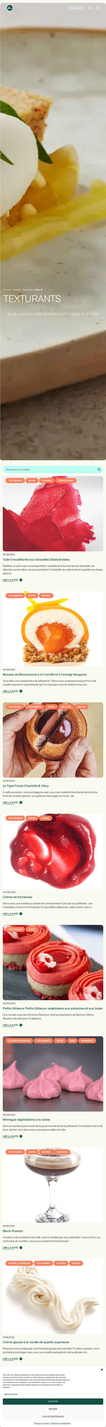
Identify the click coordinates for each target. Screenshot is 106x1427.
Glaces (76, 1263)
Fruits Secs (15, 706)
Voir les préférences (53, 1417)
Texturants (28, 289)
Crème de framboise (17, 897)
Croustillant (66, 480)
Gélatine (66, 706)
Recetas (17, 289)
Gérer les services (10, 1394)
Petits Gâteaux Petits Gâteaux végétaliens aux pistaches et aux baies (53, 1008)
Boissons (62, 1152)
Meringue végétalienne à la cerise (26, 1119)
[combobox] (53, 469)
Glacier (61, 1263)
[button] (101, 1369)
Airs (72, 1040)
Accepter (53, 1401)
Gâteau (82, 706)
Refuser (53, 1409)
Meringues (87, 1040)
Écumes (46, 1152)
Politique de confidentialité (61, 1423)
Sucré (32, 480)
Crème (45, 818)
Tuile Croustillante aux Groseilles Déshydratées (36, 559)
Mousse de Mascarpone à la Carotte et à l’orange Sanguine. (45, 674)
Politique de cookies (41, 1423)
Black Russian (13, 1231)
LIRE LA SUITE (10, 580)
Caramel (47, 480)
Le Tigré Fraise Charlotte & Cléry (26, 786)
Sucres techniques (19, 1040)
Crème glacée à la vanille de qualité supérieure (36, 1342)
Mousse (46, 595)
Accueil (7, 289)
